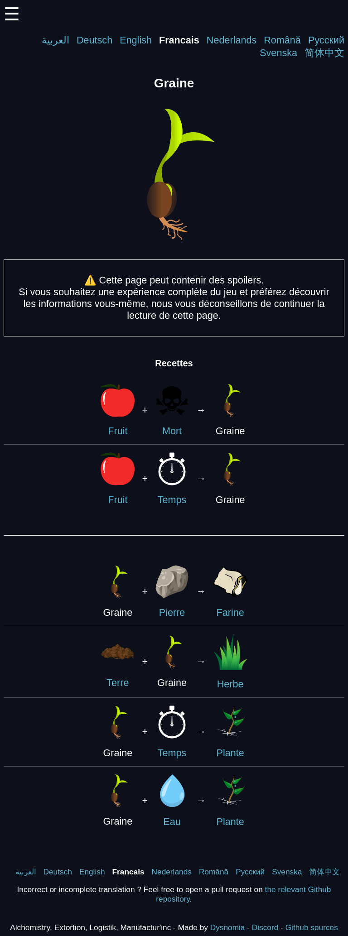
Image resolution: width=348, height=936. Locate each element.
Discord (265, 927)
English (136, 40)
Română (282, 40)
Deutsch (94, 40)
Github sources (311, 927)
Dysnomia (227, 927)
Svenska (278, 52)
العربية (55, 40)
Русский (326, 40)
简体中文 (324, 52)
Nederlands (231, 40)
